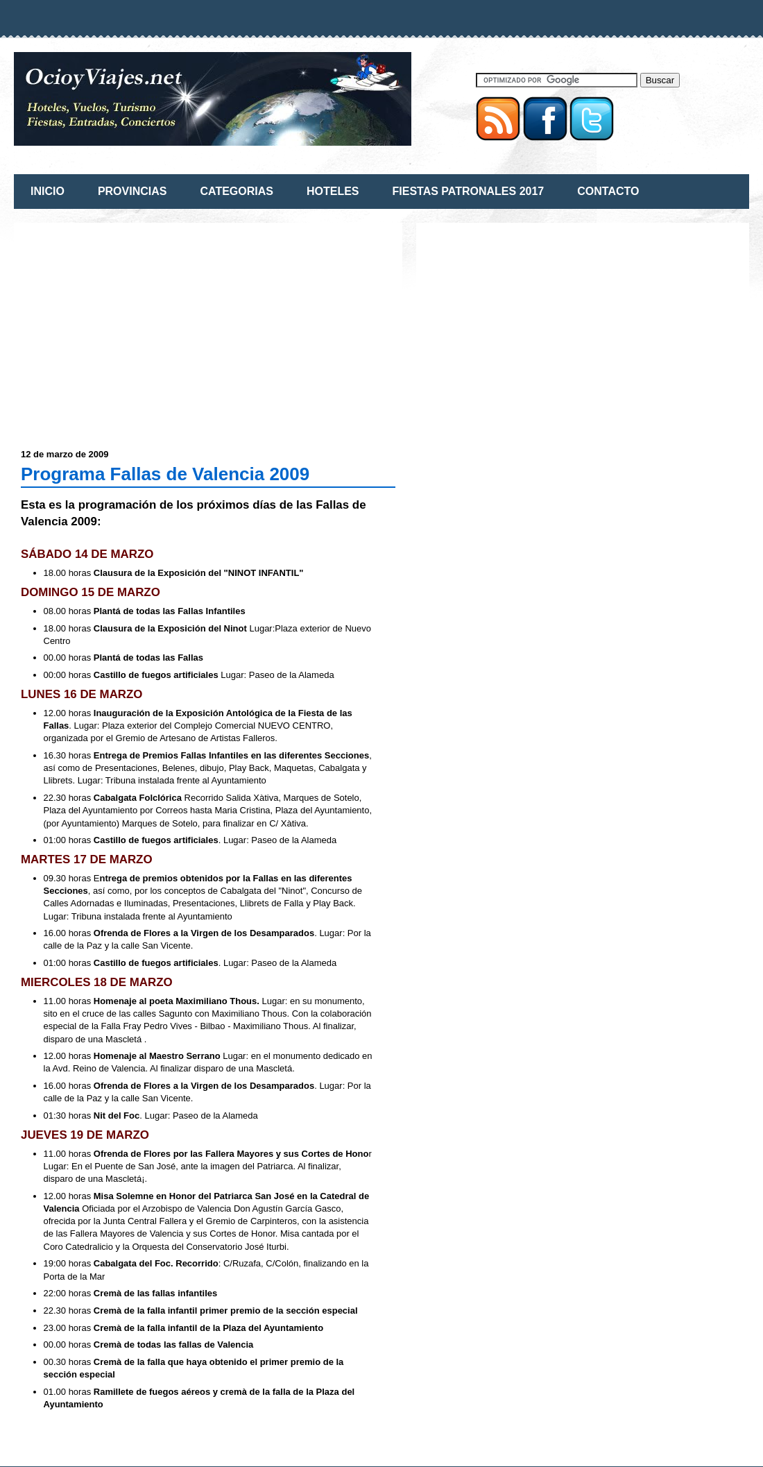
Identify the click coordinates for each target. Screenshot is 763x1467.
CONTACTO (608, 191)
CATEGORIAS (236, 191)
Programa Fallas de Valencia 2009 (165, 474)
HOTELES (333, 191)
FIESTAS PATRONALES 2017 (469, 191)
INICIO (48, 191)
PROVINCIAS (132, 191)
